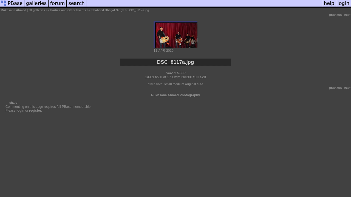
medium (178, 84)
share (13, 102)
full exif (199, 77)
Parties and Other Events (68, 10)
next (347, 14)
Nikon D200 (176, 73)
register (35, 110)
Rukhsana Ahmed (13, 10)
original (190, 84)
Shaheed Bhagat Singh (107, 10)
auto (200, 84)
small (168, 84)
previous (335, 14)
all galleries (37, 10)
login (20, 110)
